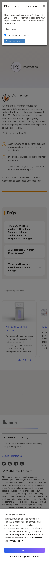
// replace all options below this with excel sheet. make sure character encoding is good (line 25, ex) (24, 29)
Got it (24, 551)
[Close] (44, 5)
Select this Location (14, 41)
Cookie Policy (35, 538)
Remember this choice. (16, 35)
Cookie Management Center (18, 535)
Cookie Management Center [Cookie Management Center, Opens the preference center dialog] (24, 557)
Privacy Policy (16, 542)
